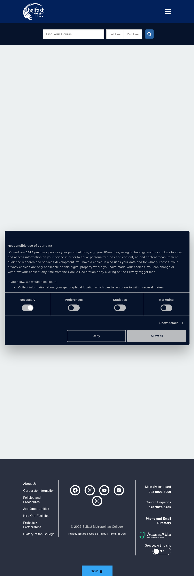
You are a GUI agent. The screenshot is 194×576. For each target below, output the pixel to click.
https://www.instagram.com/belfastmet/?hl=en (97, 501)
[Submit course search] (148, 34)
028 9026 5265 (160, 507)
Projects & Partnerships (32, 525)
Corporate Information (39, 491)
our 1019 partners (33, 252)
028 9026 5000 (160, 492)
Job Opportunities (36, 509)
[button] (162, 551)
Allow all (157, 336)
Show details (168, 323)
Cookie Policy (97, 534)
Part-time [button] (131, 34)
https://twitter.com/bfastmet (89, 490)
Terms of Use (117, 534)
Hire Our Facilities (36, 516)
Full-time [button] (113, 34)
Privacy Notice (77, 534)
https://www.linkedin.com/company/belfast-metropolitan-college (119, 490)
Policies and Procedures (32, 500)
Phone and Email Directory (158, 521)
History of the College (38, 534)
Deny (96, 336)
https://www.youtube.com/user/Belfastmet (104, 490)
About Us (30, 484)
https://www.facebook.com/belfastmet (75, 490)
